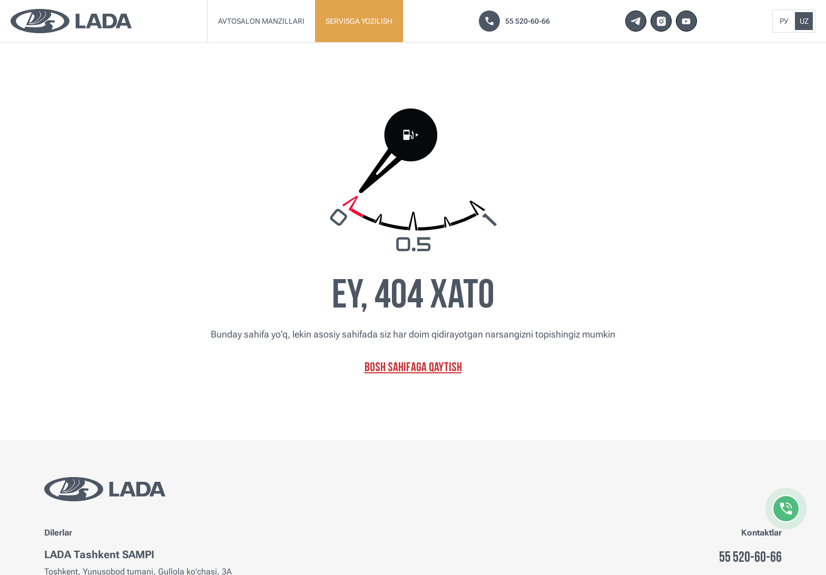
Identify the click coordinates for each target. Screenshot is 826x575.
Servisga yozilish (359, 21)
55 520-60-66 (514, 21)
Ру (784, 21)
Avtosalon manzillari (261, 21)
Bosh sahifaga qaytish (413, 368)
